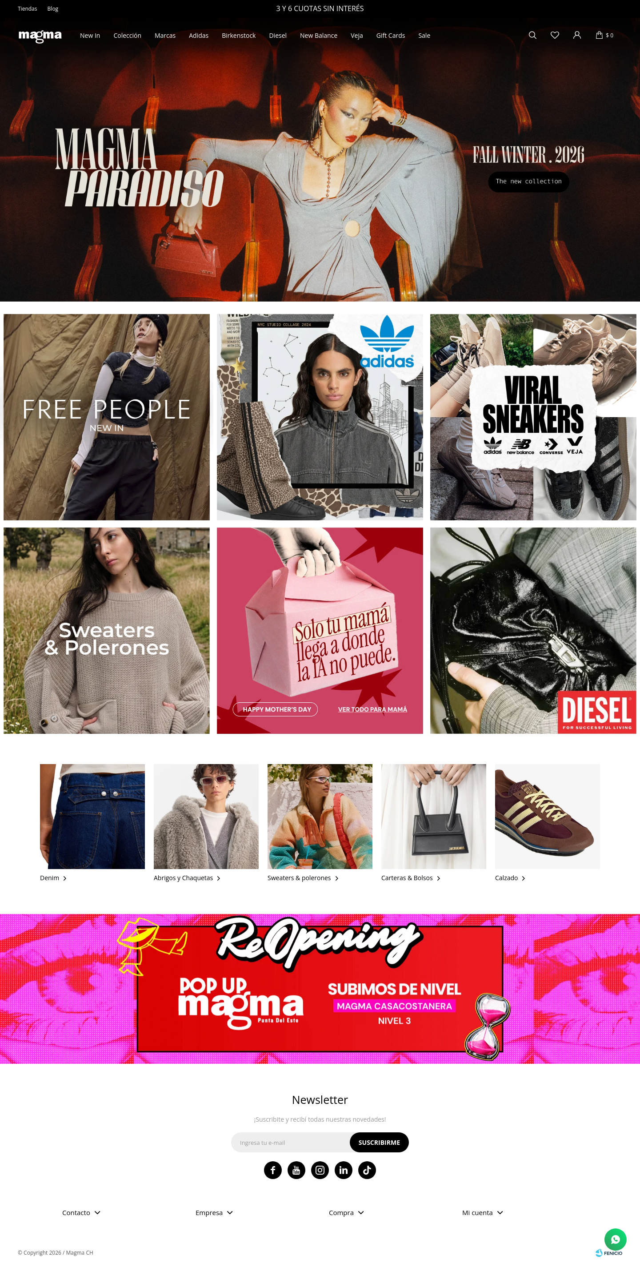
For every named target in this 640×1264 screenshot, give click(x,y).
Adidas (198, 35)
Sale (424, 35)
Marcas (165, 35)
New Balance (318, 35)
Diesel (278, 35)
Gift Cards (390, 35)
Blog (53, 8)
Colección (127, 35)
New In (90, 35)
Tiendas (27, 8)
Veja (357, 35)
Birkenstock (239, 35)
